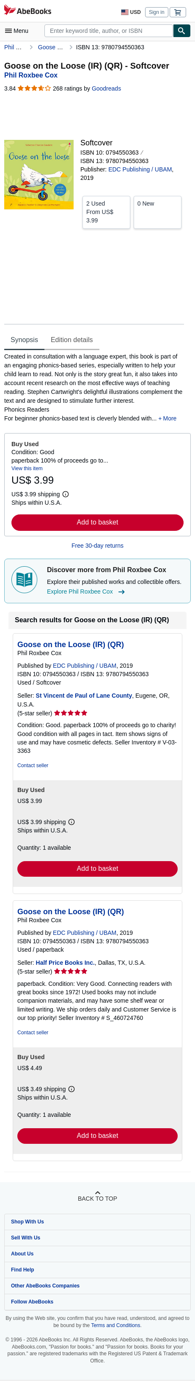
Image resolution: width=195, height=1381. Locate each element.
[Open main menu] (18, 30)
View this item (27, 468)
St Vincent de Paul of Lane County (84, 695)
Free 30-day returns (97, 545)
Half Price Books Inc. (65, 962)
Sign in (157, 12)
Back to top (97, 1198)
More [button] (170, 418)
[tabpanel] (94, 387)
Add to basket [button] (97, 522)
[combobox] (108, 30)
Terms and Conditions (115, 1325)
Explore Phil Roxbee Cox (87, 592)
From (106, 212)
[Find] (181, 30)
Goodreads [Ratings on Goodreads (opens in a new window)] (106, 88)
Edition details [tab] (72, 339)
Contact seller (32, 765)
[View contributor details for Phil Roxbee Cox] (31, 75)
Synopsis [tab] (24, 339)
